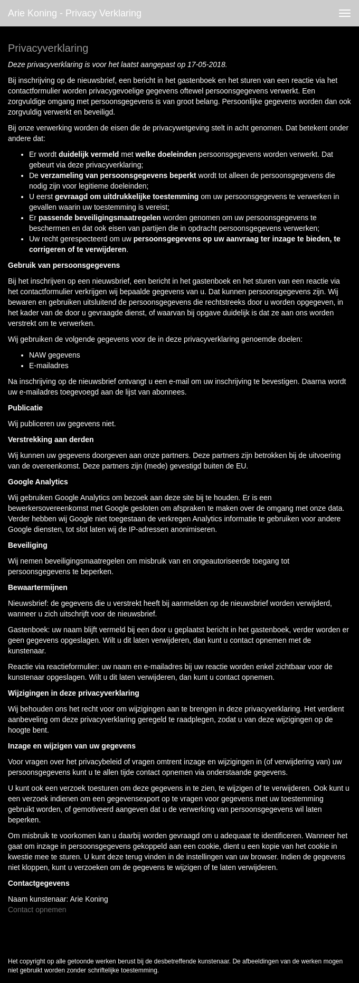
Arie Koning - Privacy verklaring (74, 13)
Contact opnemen (37, 909)
